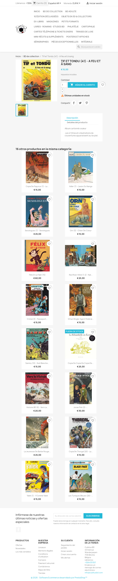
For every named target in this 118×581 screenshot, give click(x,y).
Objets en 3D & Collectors (76, 16)
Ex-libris (39, 21)
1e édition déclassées (46, 16)
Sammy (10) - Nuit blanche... (37, 363)
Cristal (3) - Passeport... (37, 319)
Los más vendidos (23, 552)
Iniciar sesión (66, 551)
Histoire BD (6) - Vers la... (37, 407)
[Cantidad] (64, 85)
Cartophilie (88, 26)
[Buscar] (89, 46)
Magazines (53, 21)
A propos (42, 560)
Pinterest (86, 102)
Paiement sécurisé (46, 563)
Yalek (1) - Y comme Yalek (37, 495)
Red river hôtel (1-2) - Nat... (81, 275)
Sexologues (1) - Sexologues (37, 230)
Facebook (18, 529)
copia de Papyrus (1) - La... (37, 186)
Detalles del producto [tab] (77, 122)
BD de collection (52, 11)
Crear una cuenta (68, 554)
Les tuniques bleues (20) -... (81, 495)
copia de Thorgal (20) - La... (81, 451)
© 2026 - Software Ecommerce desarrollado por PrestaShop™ (59, 577)
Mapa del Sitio (44, 570)
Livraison (42, 547)
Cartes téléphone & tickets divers (53, 31)
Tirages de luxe (84, 31)
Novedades (20, 548)
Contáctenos (44, 566)
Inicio (37, 11)
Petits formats (70, 21)
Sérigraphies (41, 41)
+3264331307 (90, 562)
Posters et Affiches (77, 36)
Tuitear (80, 102)
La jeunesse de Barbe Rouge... (37, 451)
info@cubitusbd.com (94, 572)
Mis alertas (65, 557)
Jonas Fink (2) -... (81, 407)
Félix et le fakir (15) (37, 275)
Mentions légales (45, 550)
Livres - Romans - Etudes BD (49, 26)
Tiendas (41, 573)
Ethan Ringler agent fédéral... (81, 319)
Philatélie (73, 26)
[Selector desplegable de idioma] (55, 3)
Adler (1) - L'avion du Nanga (80, 186)
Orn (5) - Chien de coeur (81, 230)
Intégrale (86, 41)
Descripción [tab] (72, 118)
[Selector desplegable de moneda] (77, 3)
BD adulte (70, 11)
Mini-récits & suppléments (48, 36)
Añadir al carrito (82, 85)
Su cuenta (67, 540)
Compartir (73, 102)
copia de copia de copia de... (81, 363)
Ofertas (19, 545)
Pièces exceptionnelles (65, 41)
